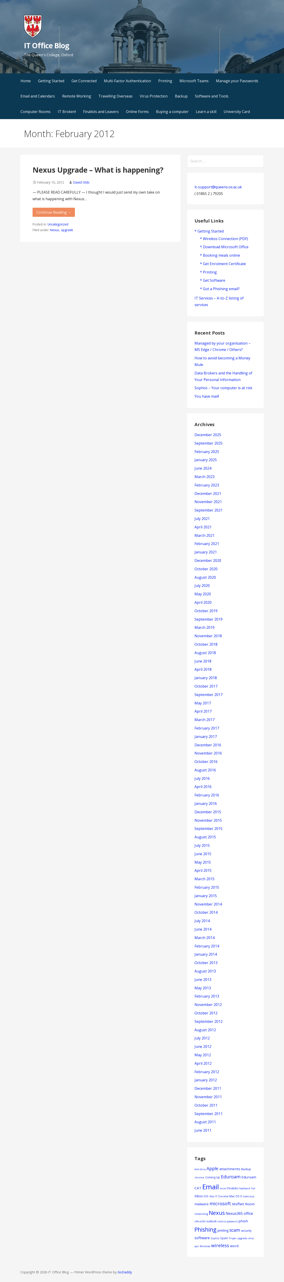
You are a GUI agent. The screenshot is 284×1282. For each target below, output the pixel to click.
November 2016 (208, 753)
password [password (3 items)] (232, 1221)
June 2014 (202, 929)
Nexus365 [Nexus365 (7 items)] (234, 1213)
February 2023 (206, 485)
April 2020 (203, 602)
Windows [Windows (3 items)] (205, 1246)
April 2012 (203, 1063)
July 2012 (202, 1038)
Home (25, 80)
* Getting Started (209, 231)
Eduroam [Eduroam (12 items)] (231, 1177)
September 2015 (208, 828)
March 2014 (204, 937)
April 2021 (203, 527)
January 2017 (205, 736)
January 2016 (205, 803)
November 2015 (208, 820)
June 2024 (202, 468)
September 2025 (208, 443)
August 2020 (205, 577)
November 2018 (208, 635)
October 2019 (205, 610)
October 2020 (205, 568)
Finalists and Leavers (101, 111)
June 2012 (202, 1046)
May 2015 (202, 862)
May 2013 (202, 987)
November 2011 (208, 1096)
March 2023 (204, 476)
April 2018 (203, 669)
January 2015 (205, 895)
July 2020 (202, 585)
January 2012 (205, 1079)
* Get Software (212, 280)
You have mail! (206, 396)
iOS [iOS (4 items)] (206, 1196)
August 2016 (205, 770)
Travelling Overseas (115, 96)
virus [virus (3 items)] (251, 1238)
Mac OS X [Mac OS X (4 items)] (235, 1196)
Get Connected (84, 80)
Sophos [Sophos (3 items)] (215, 1238)
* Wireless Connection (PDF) (224, 238)
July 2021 (202, 518)
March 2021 (204, 535)
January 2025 (205, 459)
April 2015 (203, 870)
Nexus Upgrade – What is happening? (98, 170)
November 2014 (208, 904)
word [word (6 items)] (234, 1246)
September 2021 (208, 510)
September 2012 (208, 1021)
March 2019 (204, 627)
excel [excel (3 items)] (223, 1188)
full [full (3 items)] (253, 1188)
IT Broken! (67, 111)
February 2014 (206, 946)
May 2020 (202, 593)
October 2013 (205, 962)
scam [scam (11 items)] (234, 1230)
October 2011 (205, 1105)
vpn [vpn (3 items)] (196, 1246)
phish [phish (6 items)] (243, 1221)
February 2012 (206, 1071)
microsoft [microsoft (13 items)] (220, 1203)
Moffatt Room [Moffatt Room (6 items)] (243, 1204)
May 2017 (202, 703)
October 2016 (205, 761)
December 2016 (207, 744)
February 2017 (206, 728)
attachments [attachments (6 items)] (229, 1169)
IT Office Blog (46, 45)
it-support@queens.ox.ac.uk (218, 186)
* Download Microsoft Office (224, 246)
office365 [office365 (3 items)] (199, 1221)
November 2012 (208, 1004)
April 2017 (203, 711)
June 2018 (202, 661)
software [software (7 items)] (202, 1237)
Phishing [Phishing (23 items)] (205, 1229)
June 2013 (202, 979)
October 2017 (205, 686)
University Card (237, 111)
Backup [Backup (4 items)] (246, 1169)
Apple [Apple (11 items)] (212, 1168)
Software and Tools (211, 96)
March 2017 (204, 719)
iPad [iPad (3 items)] (211, 1196)
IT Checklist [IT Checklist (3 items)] (221, 1196)
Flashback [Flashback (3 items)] (244, 1188)
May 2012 (202, 1054)
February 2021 (206, 543)
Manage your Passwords (237, 80)
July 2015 (202, 845)
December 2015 (207, 811)
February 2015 (206, 887)
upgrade (67, 230)
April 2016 (203, 786)
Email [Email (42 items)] (210, 1186)
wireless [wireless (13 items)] (220, 1245)
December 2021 (207, 493)
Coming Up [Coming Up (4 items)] (212, 1177)
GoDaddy (125, 1272)
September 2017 (208, 694)
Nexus (54, 230)
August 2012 (205, 1029)
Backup (181, 96)
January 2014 (205, 954)
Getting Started (51, 80)
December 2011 (207, 1088)
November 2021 (208, 501)
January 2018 (205, 677)
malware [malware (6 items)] (201, 1204)
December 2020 (207, 560)
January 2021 (205, 552)
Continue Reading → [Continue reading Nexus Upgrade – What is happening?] (53, 212)
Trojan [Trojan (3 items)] (232, 1238)
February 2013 (206, 996)
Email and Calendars (37, 96)
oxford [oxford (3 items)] (221, 1221)
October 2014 (205, 912)
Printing (165, 80)
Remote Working (76, 96)
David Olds (81, 182)
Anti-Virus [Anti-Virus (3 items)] (200, 1169)
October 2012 (205, 1013)
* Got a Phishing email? (220, 288)
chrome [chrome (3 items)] (199, 1177)
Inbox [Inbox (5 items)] (198, 1196)
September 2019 (208, 619)
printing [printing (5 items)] (222, 1230)
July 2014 (202, 920)
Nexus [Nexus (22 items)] (217, 1212)
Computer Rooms (35, 111)
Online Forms (137, 111)
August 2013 (205, 971)
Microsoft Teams (194, 80)
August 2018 (205, 652)
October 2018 (205, 644)
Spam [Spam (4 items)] (224, 1238)
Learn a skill (206, 111)
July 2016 (202, 778)
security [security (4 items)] (246, 1231)
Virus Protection (154, 96)
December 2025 (207, 434)
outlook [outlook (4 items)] (211, 1221)
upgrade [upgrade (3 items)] (242, 1238)
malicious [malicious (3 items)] (248, 1196)
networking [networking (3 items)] (201, 1213)
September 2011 (208, 1113)
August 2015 (205, 836)
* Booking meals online (220, 255)
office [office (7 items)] (248, 1213)
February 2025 (206, 451)
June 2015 (202, 853)
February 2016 (206, 795)
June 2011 (202, 1130)
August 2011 (205, 1121)
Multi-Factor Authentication (127, 80)
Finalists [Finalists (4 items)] (232, 1188)
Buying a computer (172, 111)
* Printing (208, 272)
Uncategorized (58, 224)
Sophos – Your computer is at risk (223, 387)
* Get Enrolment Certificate (223, 263)
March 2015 (204, 878)
